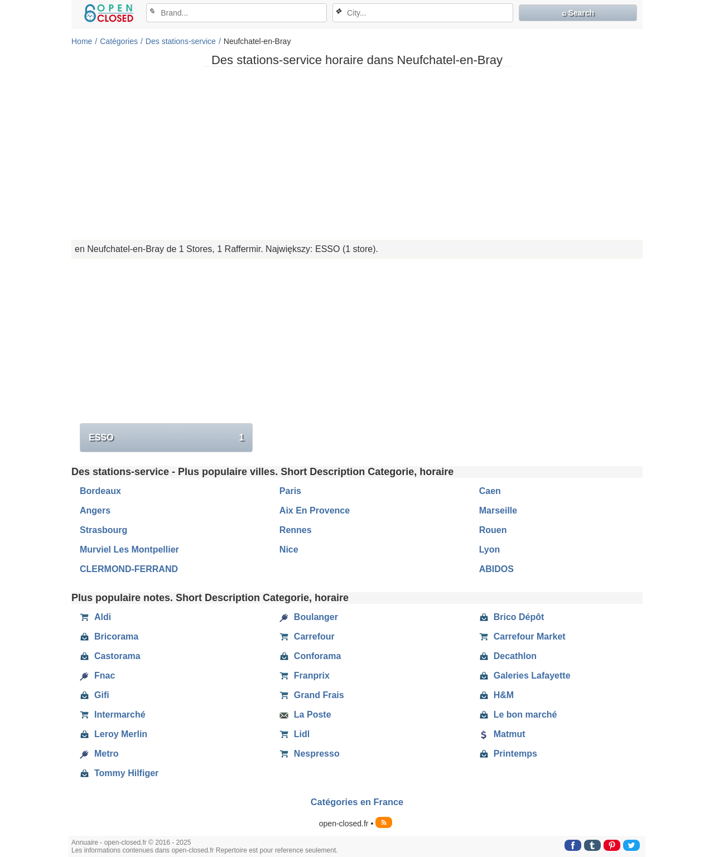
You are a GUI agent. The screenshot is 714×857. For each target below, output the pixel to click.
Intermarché (113, 715)
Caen (490, 491)
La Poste (305, 715)
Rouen (493, 530)
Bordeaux (100, 491)
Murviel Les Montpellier (129, 549)
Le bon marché (518, 715)
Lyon (489, 549)
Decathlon (508, 656)
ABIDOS (496, 569)
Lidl (294, 734)
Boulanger (308, 617)
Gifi (94, 695)
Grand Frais (311, 695)
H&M (496, 695)
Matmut (502, 734)
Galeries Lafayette (525, 676)
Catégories (119, 41)
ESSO (166, 438)
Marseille (498, 510)
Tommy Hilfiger (119, 773)
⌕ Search (578, 12)
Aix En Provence (314, 510)
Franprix (304, 676)
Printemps (508, 754)
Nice (288, 549)
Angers (95, 510)
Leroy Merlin (113, 734)
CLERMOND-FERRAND (129, 569)
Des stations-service (181, 41)
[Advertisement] (357, 153)
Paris (290, 491)
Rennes (295, 530)
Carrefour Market (522, 637)
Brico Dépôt (511, 617)
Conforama (310, 656)
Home (81, 41)
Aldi (95, 617)
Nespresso (309, 754)
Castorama (110, 656)
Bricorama (109, 637)
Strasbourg (103, 530)
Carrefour (307, 637)
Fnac (97, 676)
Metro (99, 754)
